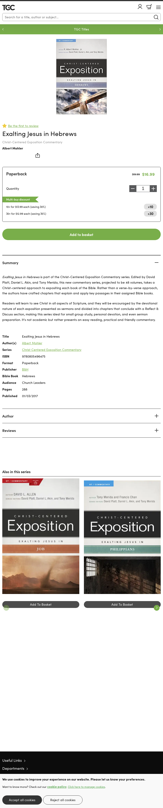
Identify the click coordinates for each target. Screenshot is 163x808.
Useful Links (12, 760)
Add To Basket (41, 604)
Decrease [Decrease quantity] (132, 188)
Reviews (9, 430)
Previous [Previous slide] (3, 29)
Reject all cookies (62, 800)
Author (8, 415)
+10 (150, 206)
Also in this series (16, 471)
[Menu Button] (158, 7)
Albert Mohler (12, 148)
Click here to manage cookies (86, 786)
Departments (13, 768)
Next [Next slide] (160, 29)
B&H (25, 369)
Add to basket (81, 234)
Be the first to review (23, 126)
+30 (150, 213)
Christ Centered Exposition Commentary (51, 349)
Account (140, 6)
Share (38, 155)
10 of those (15, 7)
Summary (10, 262)
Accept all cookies (22, 800)
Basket (149, 7)
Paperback (16, 173)
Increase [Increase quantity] (153, 188)
